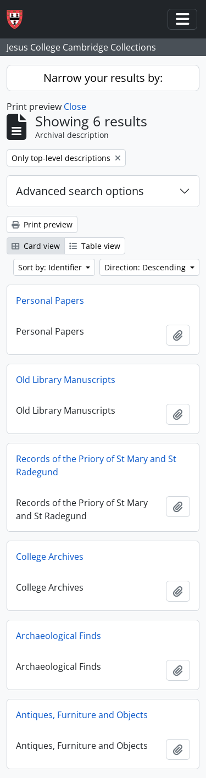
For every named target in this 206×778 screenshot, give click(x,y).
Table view (94, 246)
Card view (36, 246)
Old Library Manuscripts (65, 380)
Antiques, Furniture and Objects (82, 715)
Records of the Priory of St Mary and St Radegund (96, 465)
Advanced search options (80, 191)
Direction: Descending (146, 267)
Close (75, 107)
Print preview (42, 224)
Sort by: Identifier (51, 267)
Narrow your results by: (103, 77)
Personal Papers (50, 300)
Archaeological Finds (58, 636)
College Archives (49, 557)
